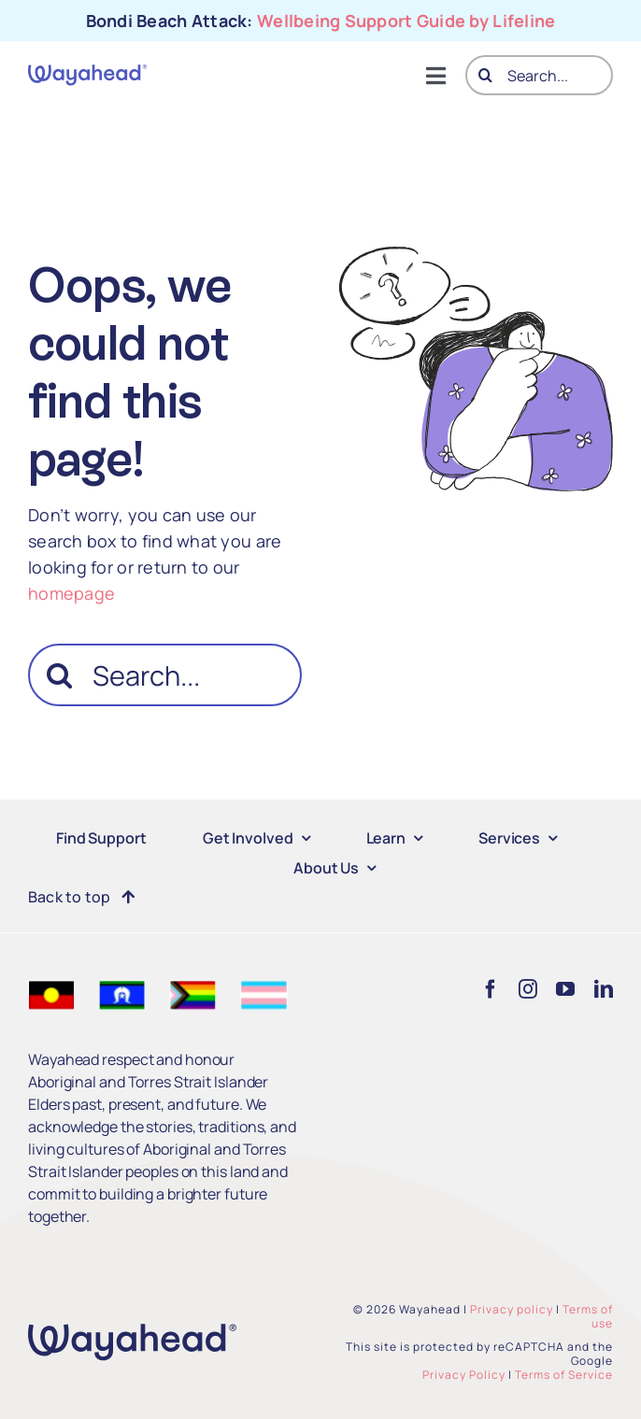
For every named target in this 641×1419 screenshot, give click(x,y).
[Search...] (539, 75)
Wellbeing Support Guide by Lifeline (406, 20)
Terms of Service (564, 1375)
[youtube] (565, 989)
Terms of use (588, 1316)
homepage (71, 593)
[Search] (485, 75)
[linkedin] (603, 989)
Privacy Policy (464, 1375)
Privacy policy (511, 1309)
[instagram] (528, 989)
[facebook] (490, 989)
